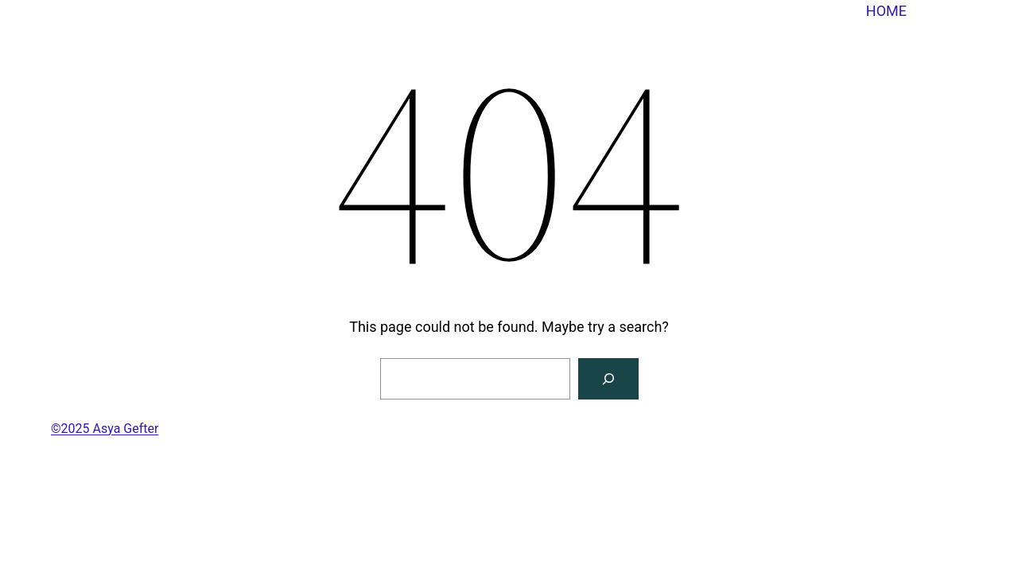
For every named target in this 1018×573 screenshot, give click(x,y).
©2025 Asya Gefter (104, 428)
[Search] (608, 379)
